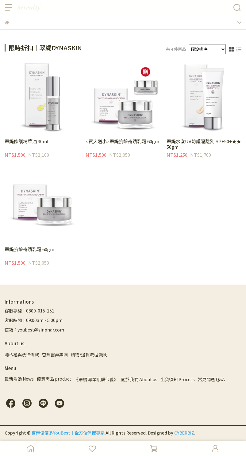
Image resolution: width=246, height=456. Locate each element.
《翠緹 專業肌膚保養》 (96, 379)
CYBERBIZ (184, 433)
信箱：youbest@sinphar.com (34, 330)
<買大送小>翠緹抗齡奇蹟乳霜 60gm (122, 141)
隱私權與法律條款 (22, 354)
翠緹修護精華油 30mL (27, 141)
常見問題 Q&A (211, 379)
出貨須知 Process (177, 379)
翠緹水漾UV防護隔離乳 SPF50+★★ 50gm (204, 144)
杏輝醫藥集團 (55, 354)
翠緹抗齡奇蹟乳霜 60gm (29, 249)
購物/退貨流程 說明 (89, 354)
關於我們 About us (139, 379)
